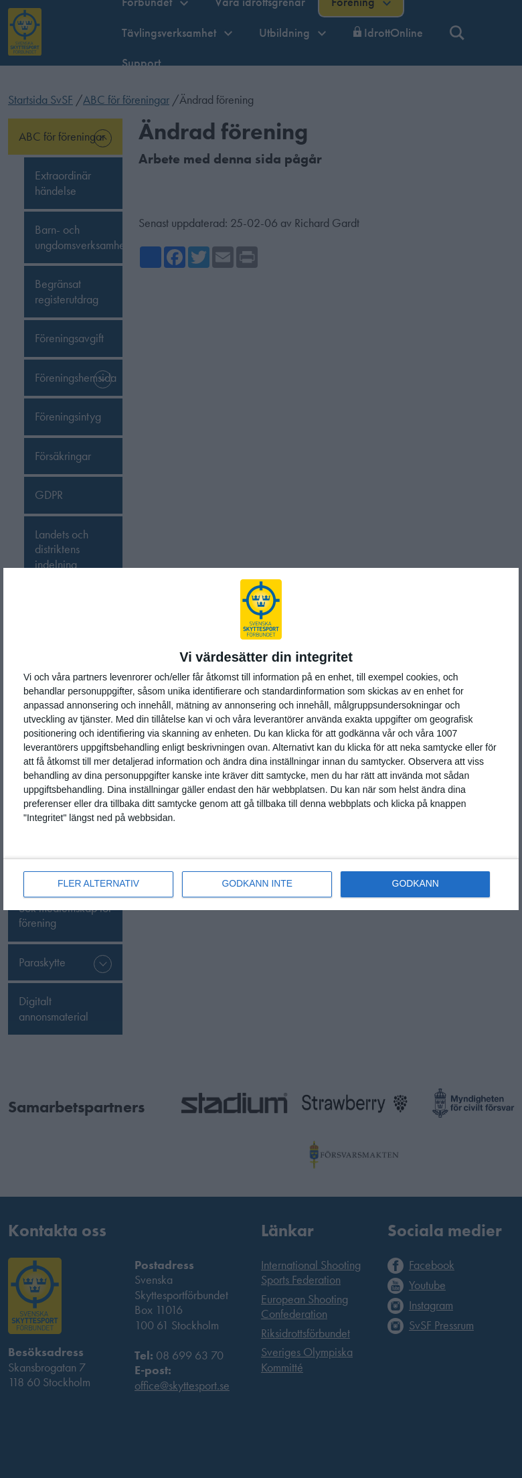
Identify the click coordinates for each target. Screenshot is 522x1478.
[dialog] (261, 739)
